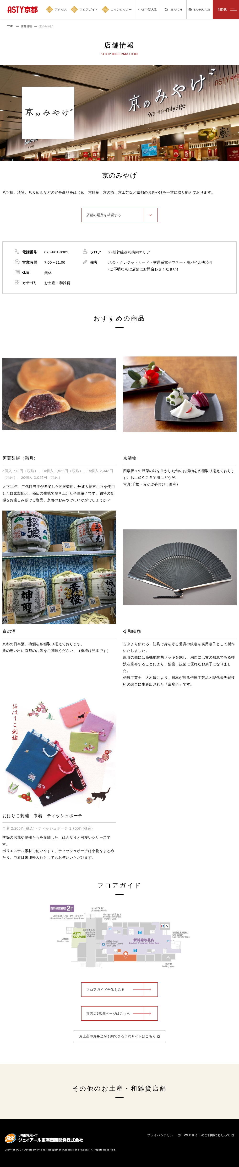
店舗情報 (26, 26)
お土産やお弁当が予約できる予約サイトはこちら (117, 1036)
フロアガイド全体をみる (105, 989)
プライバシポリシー (161, 1135)
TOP (10, 26)
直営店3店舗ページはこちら (108, 1013)
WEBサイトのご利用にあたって (207, 1135)
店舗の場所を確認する (103, 215)
